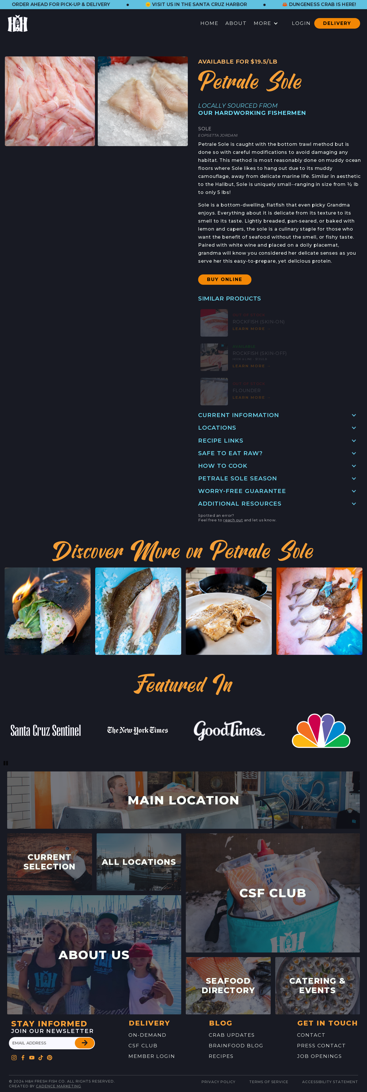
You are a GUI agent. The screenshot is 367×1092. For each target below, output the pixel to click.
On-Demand (147, 1035)
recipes (221, 1056)
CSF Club (143, 1045)
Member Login (151, 1056)
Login (301, 23)
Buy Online (224, 279)
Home (209, 23)
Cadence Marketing (58, 1086)
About (236, 23)
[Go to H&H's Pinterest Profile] (41, 1056)
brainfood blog (236, 1045)
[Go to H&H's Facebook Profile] (23, 1056)
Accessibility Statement (330, 1082)
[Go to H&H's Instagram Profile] (14, 1056)
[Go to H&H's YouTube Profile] (32, 1056)
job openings (319, 1056)
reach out (233, 520)
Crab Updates (232, 1035)
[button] (72, 4)
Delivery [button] (337, 23)
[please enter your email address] (52, 1043)
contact (311, 1035)
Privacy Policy (218, 1082)
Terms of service (268, 1082)
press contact (321, 1045)
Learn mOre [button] (252, 329)
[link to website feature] (46, 731)
